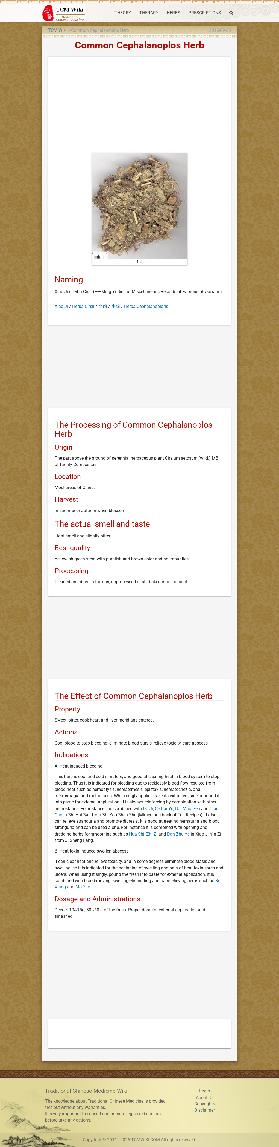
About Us (204, 1097)
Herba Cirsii (83, 306)
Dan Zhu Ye (178, 834)
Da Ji (148, 808)
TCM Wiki (57, 30)
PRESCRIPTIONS (205, 12)
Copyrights (204, 1104)
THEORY (122, 12)
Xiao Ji (61, 306)
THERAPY (148, 12)
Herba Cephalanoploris (146, 306)
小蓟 (102, 306)
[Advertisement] (139, 106)
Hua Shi (136, 834)
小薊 (115, 306)
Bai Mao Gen (187, 808)
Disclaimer (204, 1110)
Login (204, 1091)
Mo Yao (82, 887)
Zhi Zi (151, 834)
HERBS (173, 12)
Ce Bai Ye (164, 808)
